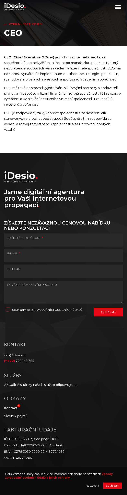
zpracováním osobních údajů (56, 309)
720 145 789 (19, 361)
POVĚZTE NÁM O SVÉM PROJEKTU (32, 284)
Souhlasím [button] (112, 485)
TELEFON (14, 268)
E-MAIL (13, 253)
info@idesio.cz (15, 355)
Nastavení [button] (92, 485)
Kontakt (10, 408)
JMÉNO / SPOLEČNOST (25, 237)
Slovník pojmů (16, 416)
